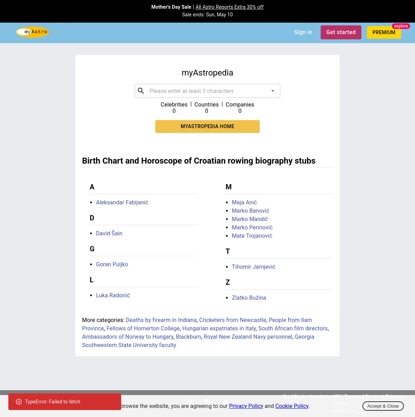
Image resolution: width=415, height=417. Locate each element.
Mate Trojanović (252, 236)
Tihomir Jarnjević (253, 266)
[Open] (273, 91)
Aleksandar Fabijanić (122, 202)
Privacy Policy (246, 406)
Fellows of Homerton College (143, 328)
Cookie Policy (291, 406)
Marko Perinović (252, 227)
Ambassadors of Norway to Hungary (127, 336)
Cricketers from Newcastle (232, 320)
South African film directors (293, 328)
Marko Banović (250, 210)
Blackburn (188, 336)
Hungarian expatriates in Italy (219, 328)
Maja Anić (244, 202)
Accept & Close (383, 406)
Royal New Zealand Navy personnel (248, 336)
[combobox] (207, 91)
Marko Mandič (250, 219)
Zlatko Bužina (249, 297)
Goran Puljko (112, 264)
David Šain (109, 233)
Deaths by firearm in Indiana (161, 320)
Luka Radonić (113, 295)
